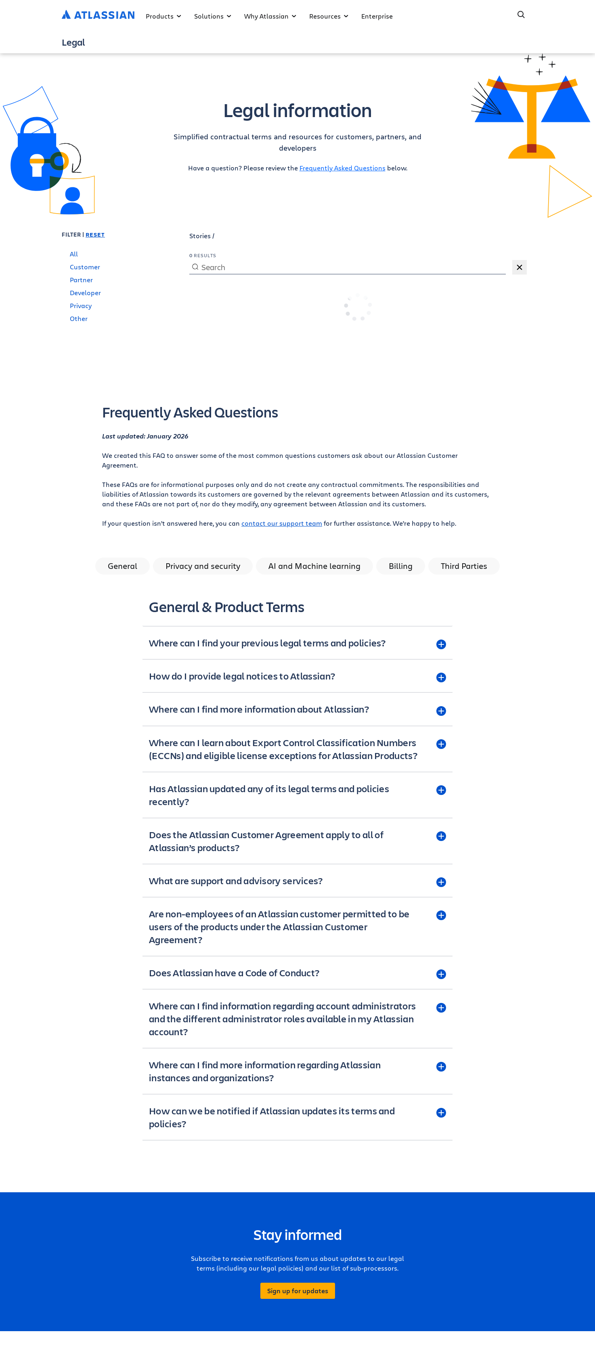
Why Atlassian (270, 16)
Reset (95, 234)
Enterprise (377, 16)
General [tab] (122, 565)
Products (163, 16)
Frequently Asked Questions (342, 168)
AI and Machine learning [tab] (314, 565)
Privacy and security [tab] (203, 565)
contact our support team (281, 523)
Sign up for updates (297, 1290)
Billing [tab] (401, 565)
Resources (328, 16)
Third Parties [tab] (464, 565)
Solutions (212, 16)
